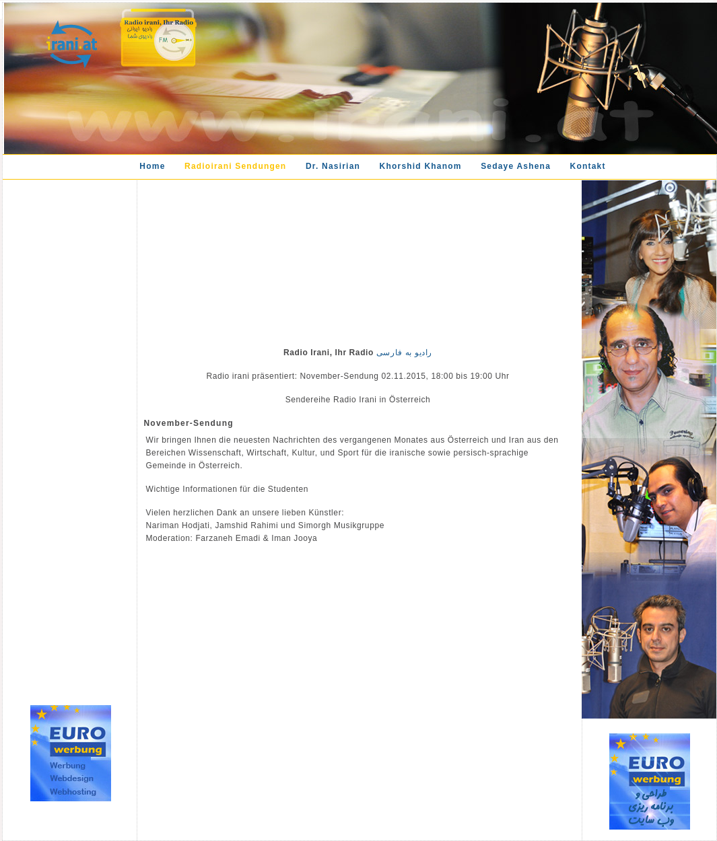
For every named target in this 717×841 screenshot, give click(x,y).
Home (152, 166)
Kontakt (588, 166)
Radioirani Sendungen (235, 166)
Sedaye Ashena (516, 166)
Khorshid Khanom (421, 166)
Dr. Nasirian (333, 166)
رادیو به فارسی (403, 352)
